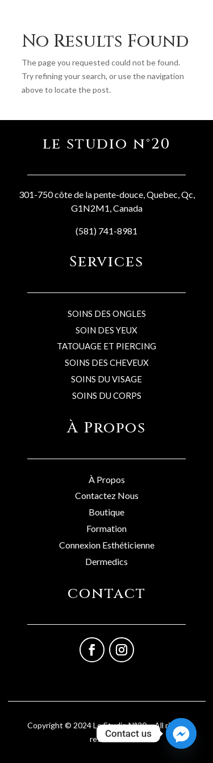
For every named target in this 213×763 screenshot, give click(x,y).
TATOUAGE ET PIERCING (106, 346)
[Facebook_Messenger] (181, 733)
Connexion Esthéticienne (106, 544)
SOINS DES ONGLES (107, 313)
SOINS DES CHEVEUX (107, 362)
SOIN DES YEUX (106, 330)
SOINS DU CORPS (106, 395)
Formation (106, 528)
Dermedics (106, 561)
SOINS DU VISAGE (106, 379)
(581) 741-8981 (106, 230)
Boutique (106, 511)
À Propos (107, 479)
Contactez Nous (107, 495)
